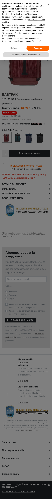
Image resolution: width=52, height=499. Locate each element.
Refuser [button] (14, 48)
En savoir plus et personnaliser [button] (26, 55)
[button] (48, 4)
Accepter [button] (38, 48)
